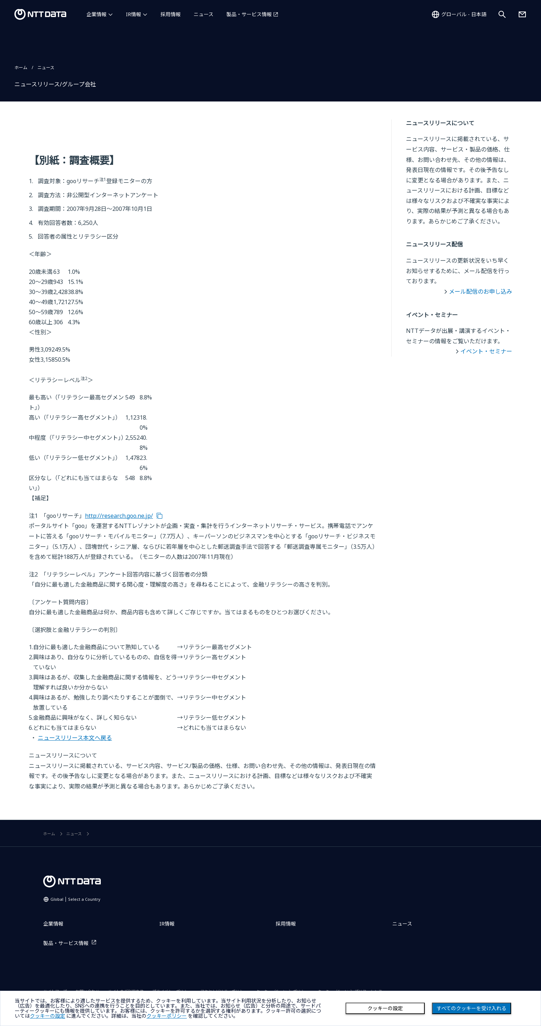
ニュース (203, 14)
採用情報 (171, 14)
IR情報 (133, 14)
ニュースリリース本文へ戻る (75, 738)
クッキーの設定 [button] (47, 1016)
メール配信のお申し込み (480, 291)
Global (75, 899)
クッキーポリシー (166, 1016)
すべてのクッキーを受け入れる (471, 1008)
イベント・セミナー (486, 351)
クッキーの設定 (385, 1008)
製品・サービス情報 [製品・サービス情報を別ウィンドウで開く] (249, 14)
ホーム (20, 67)
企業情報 (96, 14)
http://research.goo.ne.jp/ (119, 516)
